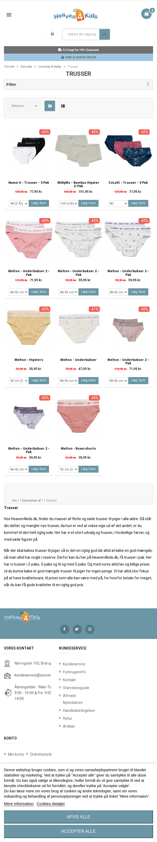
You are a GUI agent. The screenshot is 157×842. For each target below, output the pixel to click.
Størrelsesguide (76, 688)
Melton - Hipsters (28, 360)
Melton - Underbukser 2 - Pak (29, 273)
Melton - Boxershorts (78, 448)
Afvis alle (78, 817)
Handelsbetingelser (78, 710)
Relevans (18, 106)
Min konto (16, 754)
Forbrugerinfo (74, 672)
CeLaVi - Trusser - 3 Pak (128, 183)
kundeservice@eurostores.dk (38, 675)
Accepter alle (78, 831)
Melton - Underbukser (78, 360)
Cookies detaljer (51, 803)
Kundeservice (74, 664)
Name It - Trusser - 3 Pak (28, 183)
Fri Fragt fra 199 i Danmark (78, 50)
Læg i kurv (39, 203)
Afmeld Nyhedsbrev (73, 699)
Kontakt (69, 680)
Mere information (19, 803)
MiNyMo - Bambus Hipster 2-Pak (78, 184)
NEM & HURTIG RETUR (78, 57)
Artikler (69, 726)
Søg (104, 34)
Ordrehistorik (41, 754)
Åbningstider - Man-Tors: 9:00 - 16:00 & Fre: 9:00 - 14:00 (35, 693)
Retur (67, 718)
